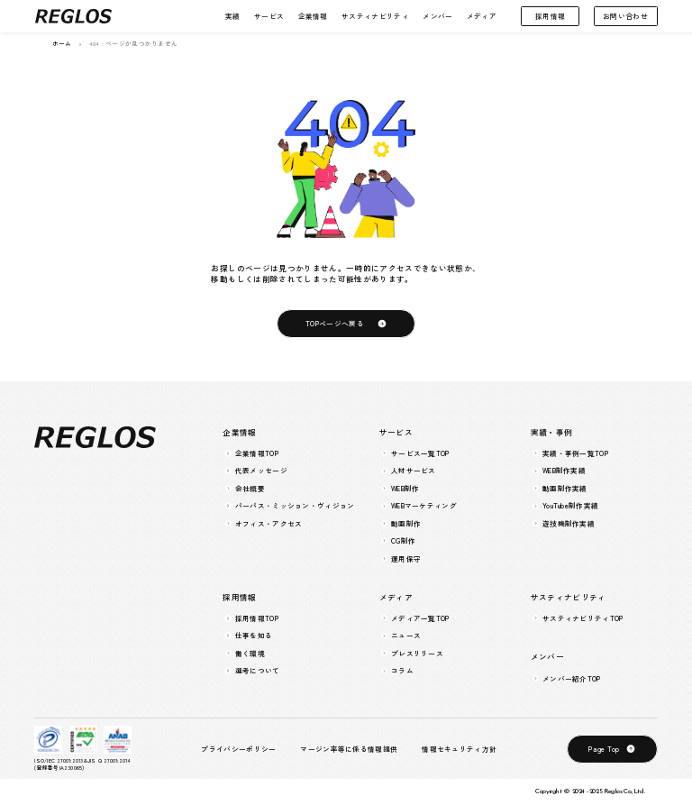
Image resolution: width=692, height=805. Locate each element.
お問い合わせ (625, 16)
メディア (481, 16)
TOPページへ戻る (334, 323)
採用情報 (550, 16)
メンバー (437, 16)
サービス (269, 16)
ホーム (62, 44)
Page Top (603, 749)
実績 (233, 16)
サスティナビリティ (375, 16)
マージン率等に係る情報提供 (348, 749)
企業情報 (313, 16)
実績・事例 (552, 431)
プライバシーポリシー (238, 749)
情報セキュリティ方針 (459, 749)
